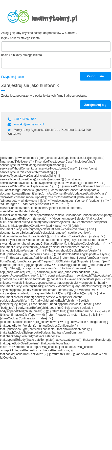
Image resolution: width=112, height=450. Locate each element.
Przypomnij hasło (12, 77)
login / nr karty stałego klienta (20, 38)
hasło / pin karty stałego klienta (21, 55)
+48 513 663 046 (25, 119)
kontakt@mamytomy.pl (29, 124)
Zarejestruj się (95, 105)
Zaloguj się (95, 76)
